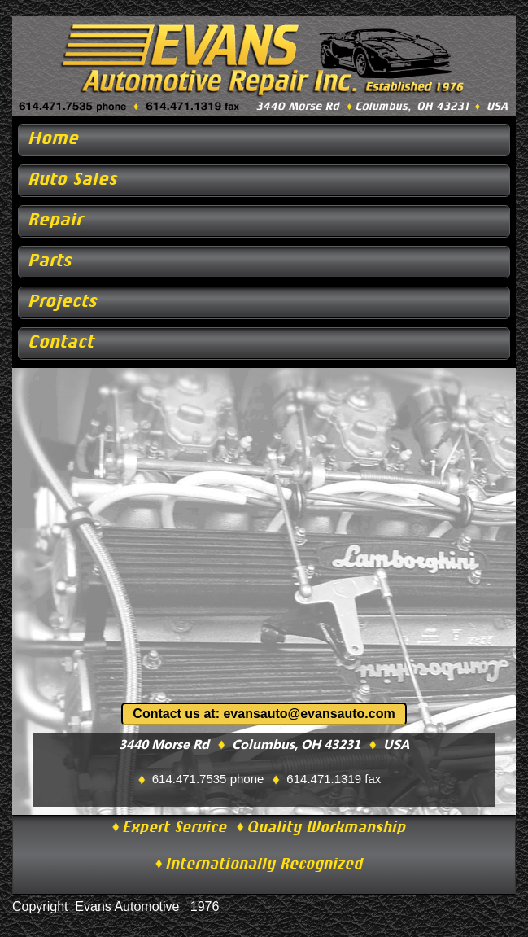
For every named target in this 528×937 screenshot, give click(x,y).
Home (53, 140)
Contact (61, 343)
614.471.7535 (189, 779)
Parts (50, 262)
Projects (63, 303)
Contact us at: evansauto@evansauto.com (264, 713)
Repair (55, 221)
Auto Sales (73, 181)
